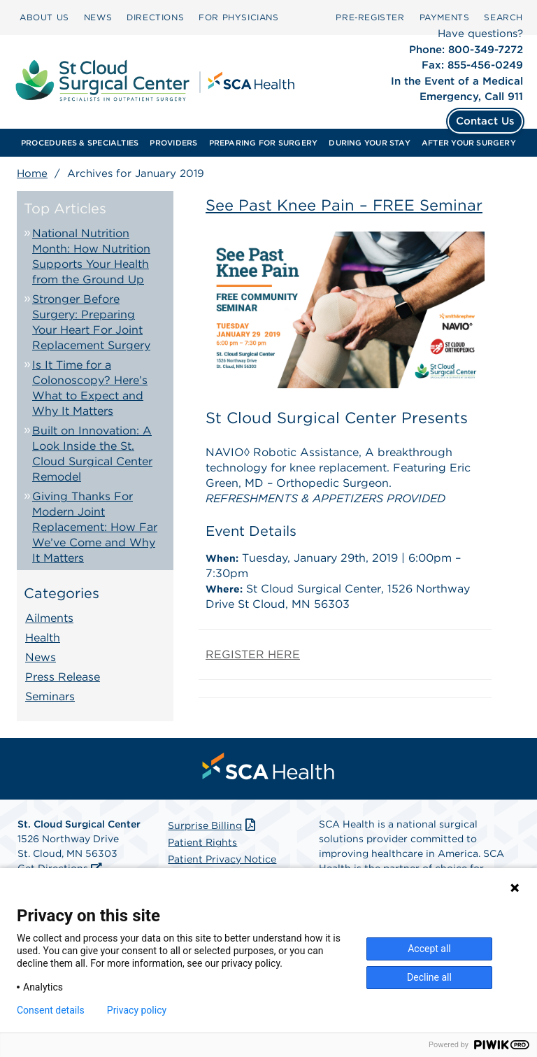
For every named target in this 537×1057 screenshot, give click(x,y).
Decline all (429, 977)
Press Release (62, 676)
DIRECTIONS (155, 17)
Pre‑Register (370, 17)
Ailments (49, 618)
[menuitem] (44, 17)
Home (32, 173)
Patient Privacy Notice (222, 859)
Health (42, 637)
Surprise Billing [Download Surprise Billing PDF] (213, 825)
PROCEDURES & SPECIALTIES (79, 143)
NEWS (98, 17)
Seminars (50, 696)
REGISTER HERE (253, 654)
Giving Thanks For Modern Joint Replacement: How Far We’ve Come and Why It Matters (94, 527)
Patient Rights (202, 842)
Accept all (429, 948)
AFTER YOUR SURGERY (469, 143)
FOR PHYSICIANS (238, 17)
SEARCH (503, 17)
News (40, 657)
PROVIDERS (173, 143)
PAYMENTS (445, 17)
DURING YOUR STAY (369, 143)
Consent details (51, 1010)
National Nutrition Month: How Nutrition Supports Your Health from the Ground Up (91, 256)
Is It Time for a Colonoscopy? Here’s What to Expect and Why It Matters (90, 388)
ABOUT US (44, 17)
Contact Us (485, 121)
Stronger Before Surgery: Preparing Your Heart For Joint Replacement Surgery (91, 322)
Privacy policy (136, 1010)
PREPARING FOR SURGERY (263, 143)
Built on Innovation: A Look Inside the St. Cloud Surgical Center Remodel (92, 453)
